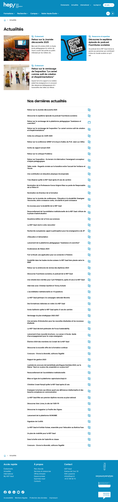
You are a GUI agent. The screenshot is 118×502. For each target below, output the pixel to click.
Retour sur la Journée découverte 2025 (42, 41)
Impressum (53, 498)
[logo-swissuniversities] (104, 476)
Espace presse (39, 476)
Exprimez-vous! (39, 479)
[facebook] (5, 492)
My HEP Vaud (9, 476)
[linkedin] (14, 492)
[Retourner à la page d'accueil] (5, 20)
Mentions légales (21, 498)
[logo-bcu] (104, 495)
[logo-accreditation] (104, 484)
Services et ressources (42, 471)
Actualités (74, 5)
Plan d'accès (38, 469)
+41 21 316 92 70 (70, 479)
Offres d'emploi (39, 474)
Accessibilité (8, 498)
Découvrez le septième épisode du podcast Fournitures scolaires (100, 42)
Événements (65, 5)
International (8, 474)
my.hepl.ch (97, 5)
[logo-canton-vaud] (104, 467)
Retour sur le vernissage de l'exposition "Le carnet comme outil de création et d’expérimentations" (44, 72)
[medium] (18, 492)
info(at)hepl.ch (69, 476)
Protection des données (38, 498)
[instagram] (9, 492)
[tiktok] (22, 492)
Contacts (37, 481)
